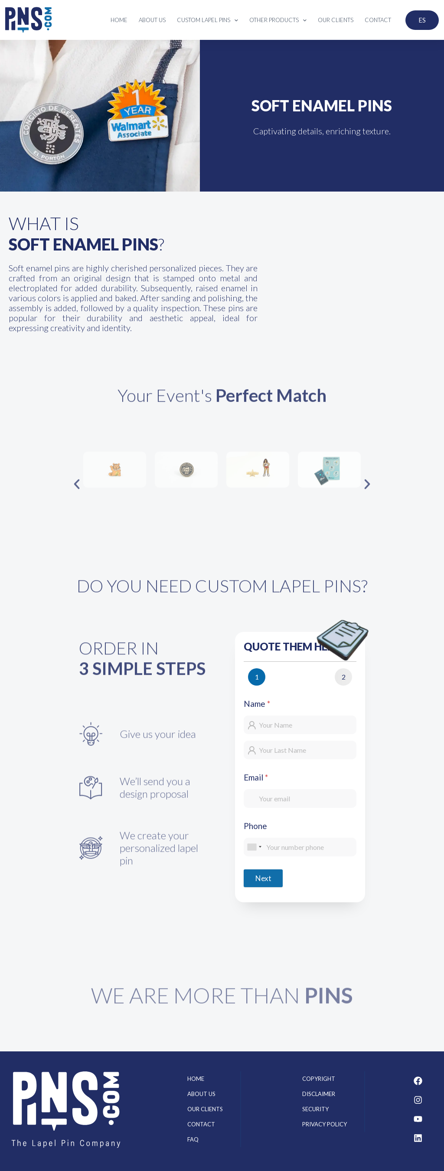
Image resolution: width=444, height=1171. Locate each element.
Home (195, 1078)
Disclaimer (318, 1093)
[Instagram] (418, 1099)
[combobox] (254, 847)
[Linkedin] (418, 1138)
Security (315, 1109)
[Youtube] (418, 1119)
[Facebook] (418, 1080)
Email (256, 777)
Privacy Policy (324, 1124)
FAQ (193, 1139)
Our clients (205, 1109)
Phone (255, 826)
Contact (201, 1124)
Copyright (318, 1078)
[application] (234, 20)
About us (201, 1093)
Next (263, 878)
